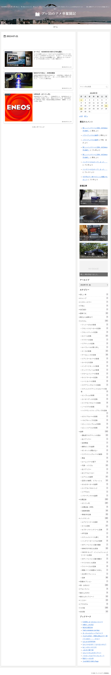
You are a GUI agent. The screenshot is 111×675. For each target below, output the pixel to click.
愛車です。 (94, 313)
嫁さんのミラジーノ (94, 596)
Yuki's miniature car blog (91, 630)
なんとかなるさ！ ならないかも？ (94, 644)
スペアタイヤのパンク (95, 488)
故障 (94, 431)
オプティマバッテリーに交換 (95, 529)
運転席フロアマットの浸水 (95, 435)
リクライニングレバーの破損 (95, 454)
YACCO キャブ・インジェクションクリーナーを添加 (94, 553)
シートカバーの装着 (95, 381)
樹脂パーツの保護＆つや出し (95, 570)
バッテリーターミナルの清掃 (95, 541)
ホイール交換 (95, 336)
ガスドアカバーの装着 (95, 416)
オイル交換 (95, 526)
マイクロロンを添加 (95, 562)
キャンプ (94, 298)
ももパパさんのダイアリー (92, 653)
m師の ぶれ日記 (88, 625)
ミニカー (94, 600)
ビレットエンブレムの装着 (95, 424)
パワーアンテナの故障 (95, 495)
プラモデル (94, 604)
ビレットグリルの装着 (95, 427)
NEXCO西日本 (88, 627)
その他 (94, 608)
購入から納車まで (94, 317)
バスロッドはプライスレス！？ (93, 656)
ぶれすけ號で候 (88, 650)
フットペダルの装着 (95, 324)
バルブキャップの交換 (95, 420)
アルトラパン (94, 589)
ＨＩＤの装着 (95, 351)
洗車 (95, 577)
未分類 (94, 611)
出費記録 (94, 499)
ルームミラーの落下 (95, 461)
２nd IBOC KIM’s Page (91, 661)
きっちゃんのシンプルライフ (93, 633)
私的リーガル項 (88, 658)
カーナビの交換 (95, 362)
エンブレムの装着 (95, 395)
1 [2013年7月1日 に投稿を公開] (81, 100)
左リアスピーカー (95, 473)
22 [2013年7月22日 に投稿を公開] (81, 109)
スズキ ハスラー (94, 302)
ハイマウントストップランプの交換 (95, 412)
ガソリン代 (95, 503)
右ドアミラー (95, 439)
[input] (93, 87)
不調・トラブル (95, 465)
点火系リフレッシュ (95, 574)
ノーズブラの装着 (95, 406)
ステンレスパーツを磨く (95, 537)
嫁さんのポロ (94, 592)
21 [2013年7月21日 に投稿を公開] (106, 106)
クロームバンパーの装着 (95, 373)
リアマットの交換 (95, 343)
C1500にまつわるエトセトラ (93, 622)
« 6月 (81, 116)
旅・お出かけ (94, 585)
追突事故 (95, 443)
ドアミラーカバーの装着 (95, 358)
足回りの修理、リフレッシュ (95, 480)
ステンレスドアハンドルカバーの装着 (94, 390)
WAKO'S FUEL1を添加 (95, 548)
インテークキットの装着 (95, 366)
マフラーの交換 (95, 339)
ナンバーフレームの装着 (95, 370)
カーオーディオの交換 (95, 399)
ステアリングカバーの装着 (95, 385)
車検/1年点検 (95, 514)
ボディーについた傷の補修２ (95, 558)
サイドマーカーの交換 (95, 377)
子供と (94, 305)
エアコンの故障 (95, 477)
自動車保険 (95, 510)
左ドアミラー (95, 469)
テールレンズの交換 (95, 354)
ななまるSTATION (89, 641)
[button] (106, 87)
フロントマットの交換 (95, 332)
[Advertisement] (38, 43)
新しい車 (94, 294)
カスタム (94, 321)
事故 (95, 458)
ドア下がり (95, 492)
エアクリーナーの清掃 (95, 522)
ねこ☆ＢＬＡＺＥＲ (90, 647)
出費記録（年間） (95, 507)
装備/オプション (94, 581)
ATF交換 (95, 533)
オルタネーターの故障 (95, 484)
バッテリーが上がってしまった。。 (95, 162)
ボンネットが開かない (95, 450)
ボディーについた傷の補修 (95, 544)
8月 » (86, 116)
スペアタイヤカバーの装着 (95, 403)
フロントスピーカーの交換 (95, 328)
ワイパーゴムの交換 (95, 566)
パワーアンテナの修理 (90, 135)
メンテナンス (94, 518)
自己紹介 (94, 309)
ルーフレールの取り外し (95, 347)
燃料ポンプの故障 (95, 446)
